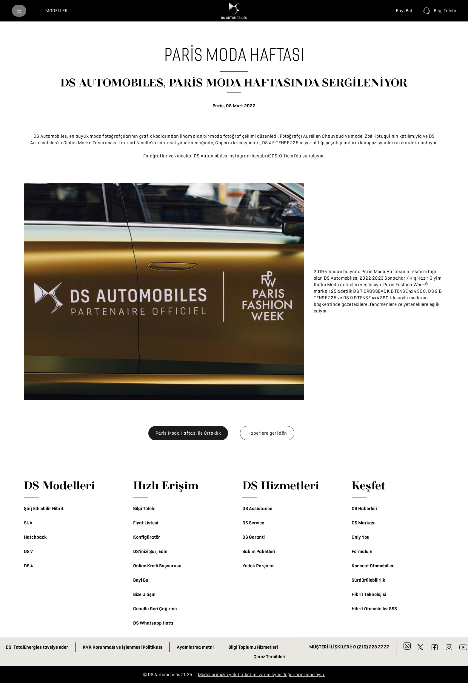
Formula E (362, 551)
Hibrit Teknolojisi (369, 594)
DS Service (253, 523)
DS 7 (28, 551)
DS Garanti (253, 537)
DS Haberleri (364, 508)
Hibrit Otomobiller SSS (374, 608)
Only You (361, 537)
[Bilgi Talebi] (439, 11)
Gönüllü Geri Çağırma (155, 608)
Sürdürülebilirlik (368, 580)
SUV (28, 523)
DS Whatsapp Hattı (153, 623)
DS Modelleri (59, 485)
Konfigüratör (146, 537)
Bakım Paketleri (258, 551)
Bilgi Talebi (144, 508)
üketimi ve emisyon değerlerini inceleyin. (283, 674)
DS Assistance (257, 508)
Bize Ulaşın (144, 594)
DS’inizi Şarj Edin (150, 551)
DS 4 (28, 566)
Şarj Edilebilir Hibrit (44, 508)
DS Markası (363, 523)
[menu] (19, 10)
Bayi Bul (141, 580)
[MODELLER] (56, 10)
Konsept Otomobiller (373, 566)
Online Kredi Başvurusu (157, 566)
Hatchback (35, 537)
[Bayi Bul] (402, 10)
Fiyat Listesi (145, 523)
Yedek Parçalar (258, 566)
